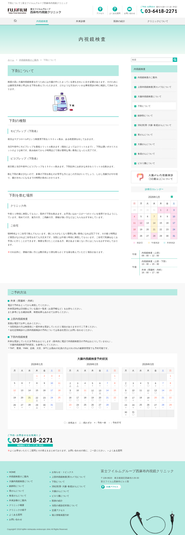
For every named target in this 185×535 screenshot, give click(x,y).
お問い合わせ (129, 11)
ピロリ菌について (146, 163)
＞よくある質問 (114, 450)
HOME (12, 472)
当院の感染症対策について (65, 505)
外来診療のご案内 (17, 500)
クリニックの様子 (17, 510)
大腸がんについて (146, 144)
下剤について (144, 106)
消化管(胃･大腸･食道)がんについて (154, 125)
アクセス (100, 11)
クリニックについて (157, 21)
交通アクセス (58, 510)
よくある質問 (114, 11)
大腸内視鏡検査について (149, 96)
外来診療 (80, 21)
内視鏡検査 (42, 21)
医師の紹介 (119, 21)
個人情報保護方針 (60, 515)
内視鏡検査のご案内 (147, 77)
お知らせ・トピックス (62, 472)
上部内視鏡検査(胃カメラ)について (154, 87)
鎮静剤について (145, 115)
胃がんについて (145, 134)
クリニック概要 (16, 505)
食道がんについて (146, 153)
